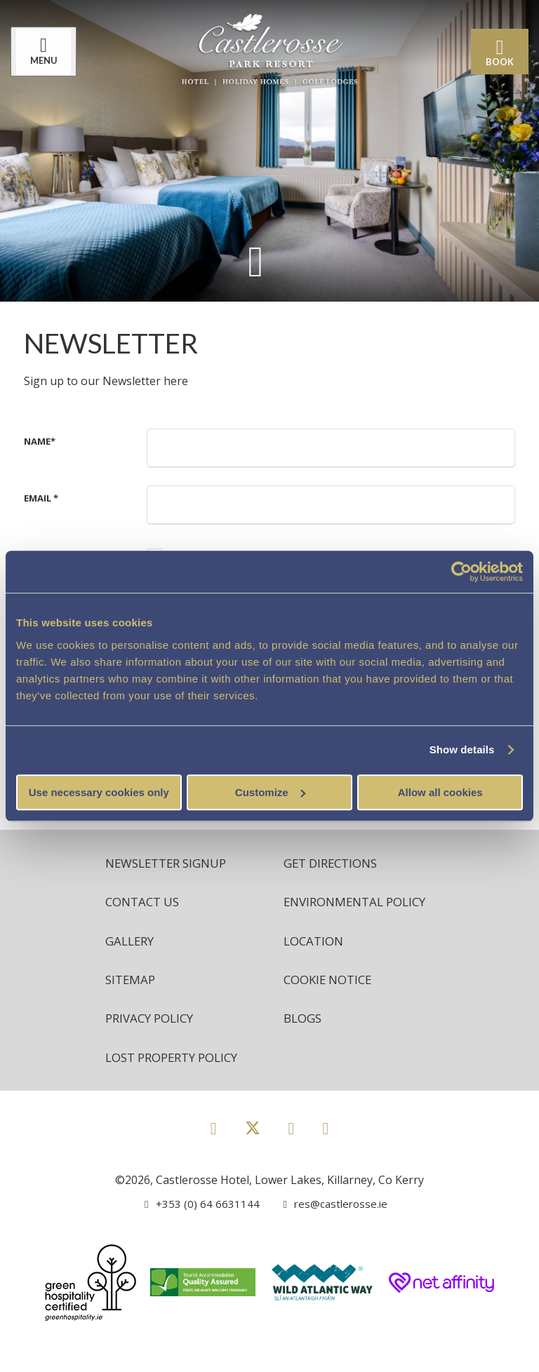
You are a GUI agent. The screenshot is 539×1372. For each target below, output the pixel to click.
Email (41, 498)
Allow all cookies (440, 792)
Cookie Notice (331, 1002)
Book (496, 52)
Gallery (131, 962)
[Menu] (47, 51)
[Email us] (328, 1229)
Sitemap (131, 1002)
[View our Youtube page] (325, 1153)
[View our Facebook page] (214, 1153)
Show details (462, 749)
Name (39, 441)
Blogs (304, 1042)
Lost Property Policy (178, 1082)
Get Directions (334, 863)
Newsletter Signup (171, 863)
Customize (270, 792)
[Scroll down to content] (255, 260)
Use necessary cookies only (99, 792)
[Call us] (200, 1229)
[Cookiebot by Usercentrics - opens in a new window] (461, 571)
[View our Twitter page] (252, 1159)
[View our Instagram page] (291, 1153)
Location (315, 962)
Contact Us (145, 903)
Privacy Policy (153, 1042)
